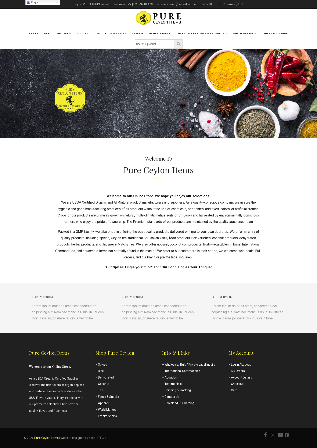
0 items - (233, 4)
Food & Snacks (116, 33)
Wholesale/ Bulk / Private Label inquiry (190, 364)
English (33, 2)
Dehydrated (63, 33)
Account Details (241, 377)
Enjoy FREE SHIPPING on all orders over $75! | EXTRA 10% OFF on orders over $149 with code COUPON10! (143, 4)
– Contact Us (170, 396)
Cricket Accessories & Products (202, 33)
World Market (244, 33)
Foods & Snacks (108, 396)
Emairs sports (159, 33)
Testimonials (173, 384)
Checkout (237, 384)
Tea (97, 33)
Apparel (138, 33)
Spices (34, 33)
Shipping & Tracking (178, 390)
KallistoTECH (97, 438)
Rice (47, 33)
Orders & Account (275, 33)
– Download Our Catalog (178, 403)
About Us (171, 377)
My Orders (238, 371)
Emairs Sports (107, 416)
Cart (234, 390)
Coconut (83, 33)
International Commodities (182, 371)
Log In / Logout (241, 364)
